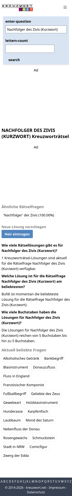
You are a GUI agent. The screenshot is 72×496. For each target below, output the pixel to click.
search (14, 59)
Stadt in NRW (14, 446)
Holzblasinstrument (42, 402)
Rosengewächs (15, 438)
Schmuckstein (43, 438)
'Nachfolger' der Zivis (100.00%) (28, 215)
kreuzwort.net (36, 487)
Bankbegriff (53, 358)
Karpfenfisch (38, 411)
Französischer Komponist (23, 385)
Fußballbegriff (14, 393)
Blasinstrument (15, 367)
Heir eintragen (17, 234)
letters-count (16, 40)
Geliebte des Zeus (45, 393)
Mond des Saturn (40, 420)
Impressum (57, 487)
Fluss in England (16, 376)
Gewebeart (12, 402)
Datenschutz (36, 492)
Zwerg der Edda (16, 455)
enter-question (18, 21)
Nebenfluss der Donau (21, 429)
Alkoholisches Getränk (21, 358)
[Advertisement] (36, 97)
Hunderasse (13, 411)
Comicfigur (38, 446)
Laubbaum (12, 420)
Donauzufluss (44, 367)
